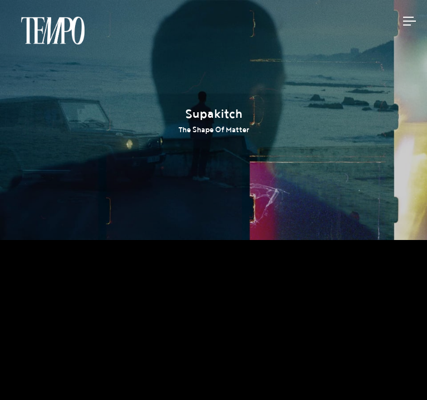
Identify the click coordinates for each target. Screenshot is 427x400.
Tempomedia (53, 30)
